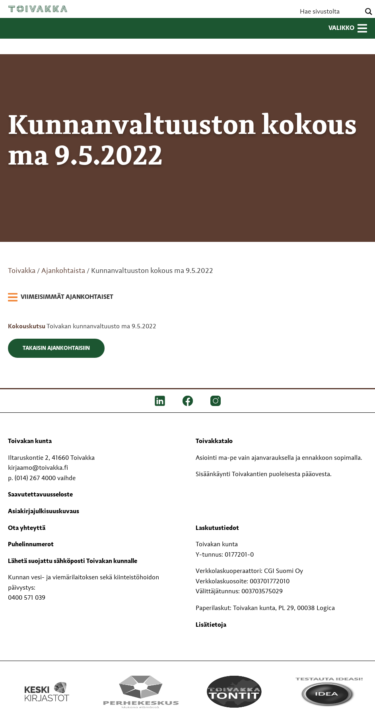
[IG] (216, 401)
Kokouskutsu (27, 327)
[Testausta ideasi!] (328, 692)
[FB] (188, 401)
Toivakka (38, 8)
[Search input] (329, 11)
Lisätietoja (211, 625)
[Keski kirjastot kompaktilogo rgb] (47, 683)
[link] (60, 297)
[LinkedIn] (160, 401)
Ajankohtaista (63, 271)
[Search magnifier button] (368, 11)
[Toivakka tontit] (235, 692)
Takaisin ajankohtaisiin (56, 348)
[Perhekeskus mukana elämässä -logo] (141, 692)
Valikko (347, 28)
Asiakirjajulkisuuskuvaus (43, 511)
